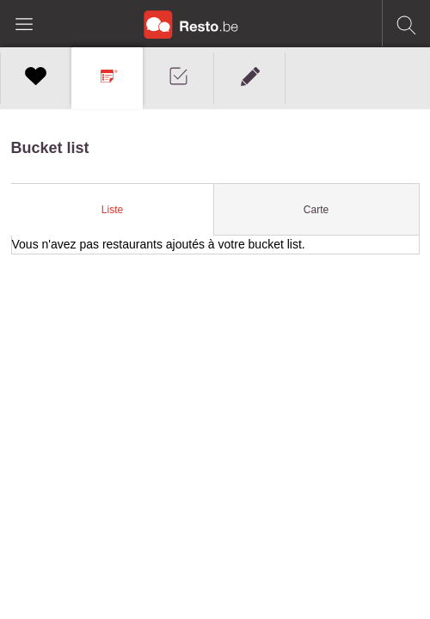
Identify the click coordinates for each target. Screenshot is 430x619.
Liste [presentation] (112, 210)
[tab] (112, 210)
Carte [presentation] (316, 210)
